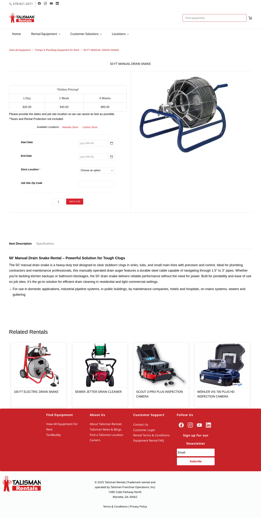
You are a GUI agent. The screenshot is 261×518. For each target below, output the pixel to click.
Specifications (45, 243)
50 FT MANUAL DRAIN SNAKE (101, 50)
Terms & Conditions (115, 506)
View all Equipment (20, 50)
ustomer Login (145, 430)
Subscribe (196, 461)
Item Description (20, 243)
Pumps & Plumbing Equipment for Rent (57, 50)
